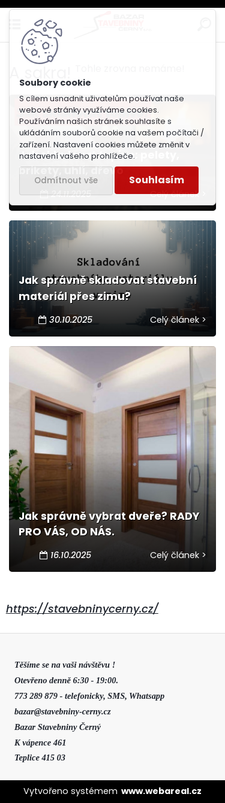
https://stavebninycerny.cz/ (82, 608)
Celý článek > (178, 320)
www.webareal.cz (161, 791)
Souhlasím (156, 180)
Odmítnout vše (66, 180)
